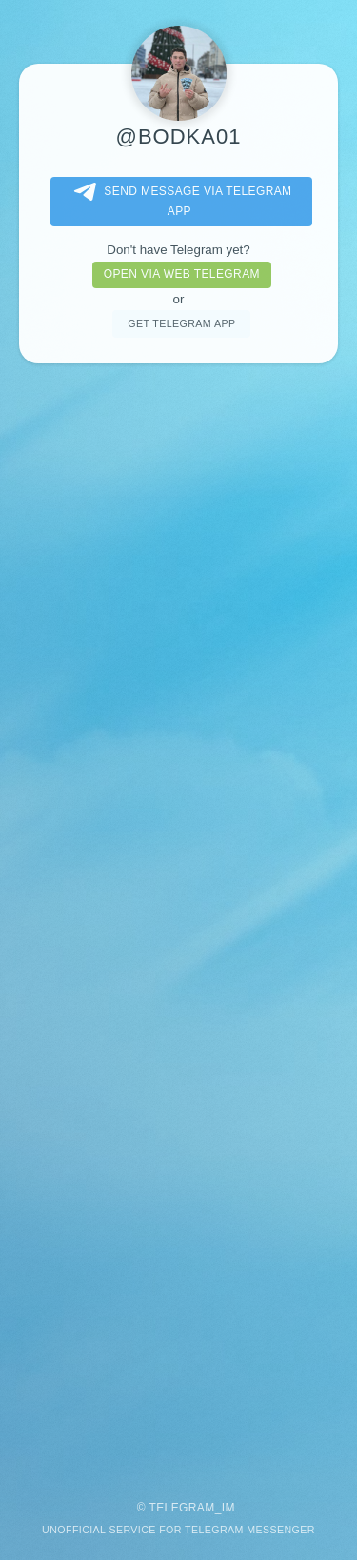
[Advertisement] (178, 923)
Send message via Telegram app (179, 200)
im (228, 1507)
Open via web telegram (182, 274)
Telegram (181, 1507)
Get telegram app (181, 323)
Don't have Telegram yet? (178, 250)
